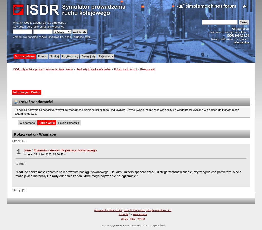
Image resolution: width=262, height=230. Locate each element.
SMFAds (123, 214)
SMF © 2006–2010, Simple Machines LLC (147, 210)
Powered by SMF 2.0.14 (108, 210)
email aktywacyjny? (52, 26)
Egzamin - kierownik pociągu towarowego (65, 150)
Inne (27, 150)
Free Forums (140, 214)
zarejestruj (58, 22)
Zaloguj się (40, 22)
